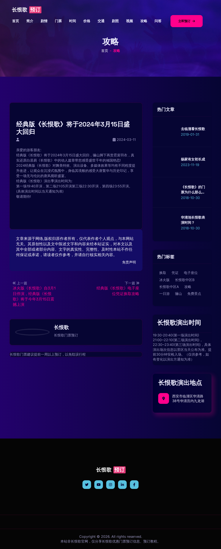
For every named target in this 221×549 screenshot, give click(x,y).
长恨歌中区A (169, 287)
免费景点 (194, 293)
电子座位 (191, 273)
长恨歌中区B (184, 280)
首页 (15, 21)
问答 (158, 21)
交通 (101, 21)
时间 (72, 21)
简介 (29, 21)
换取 (162, 273)
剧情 (44, 21)
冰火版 (164, 280)
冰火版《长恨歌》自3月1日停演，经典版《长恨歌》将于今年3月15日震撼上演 (34, 296)
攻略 (143, 21)
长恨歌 (35, 155)
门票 (58, 21)
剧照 (115, 21)
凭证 (175, 273)
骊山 (178, 293)
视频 (129, 21)
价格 (86, 21)
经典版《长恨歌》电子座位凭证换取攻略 (117, 291)
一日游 (164, 293)
